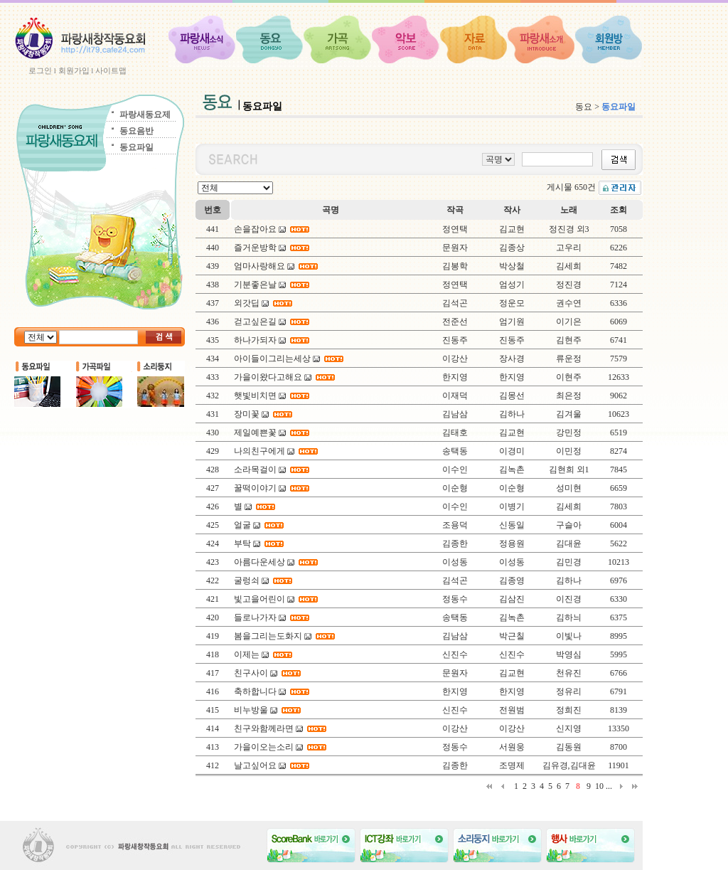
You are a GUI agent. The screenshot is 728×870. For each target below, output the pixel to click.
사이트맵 (111, 70)
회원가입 (74, 70)
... (609, 786)
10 (599, 786)
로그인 (40, 70)
